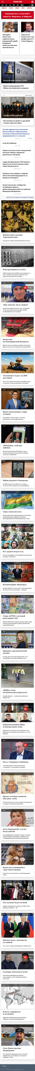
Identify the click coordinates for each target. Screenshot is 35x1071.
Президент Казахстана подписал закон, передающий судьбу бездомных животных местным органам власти (10, 41)
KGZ (6, 5)
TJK (10, 5)
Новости (4, 8)
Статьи (11, 8)
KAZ (2, 5)
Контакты (4, 1065)
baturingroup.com (17, 1069)
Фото (23, 8)
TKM (14, 5)
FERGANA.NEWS (17, 2)
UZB (17, 5)
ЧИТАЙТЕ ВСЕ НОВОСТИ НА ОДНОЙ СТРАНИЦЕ (20, 197)
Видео (17, 8)
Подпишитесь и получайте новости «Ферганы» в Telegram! (17, 15)
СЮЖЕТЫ (29, 8)
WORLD (22, 5)
